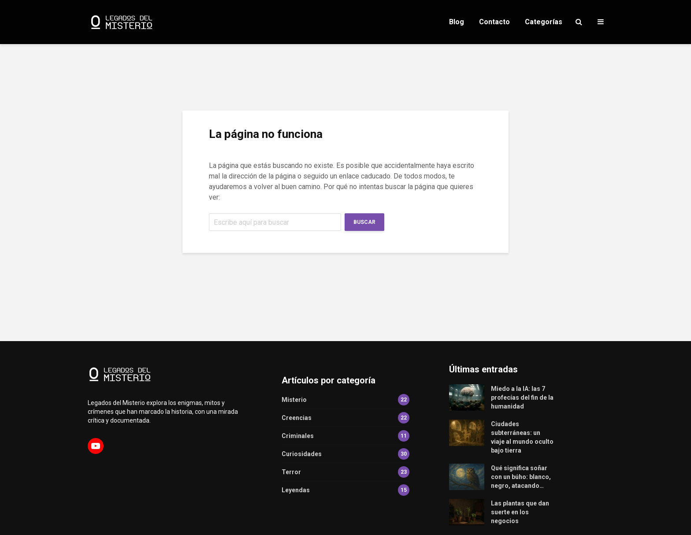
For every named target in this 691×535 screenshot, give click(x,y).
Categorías (543, 22)
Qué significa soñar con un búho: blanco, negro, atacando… (521, 476)
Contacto (494, 22)
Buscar (364, 222)
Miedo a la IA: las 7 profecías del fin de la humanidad (522, 397)
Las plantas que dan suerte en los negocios (520, 512)
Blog (456, 22)
